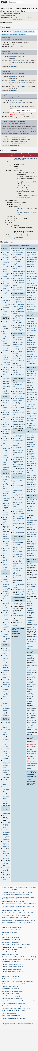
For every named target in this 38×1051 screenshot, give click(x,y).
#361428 (4, 39)
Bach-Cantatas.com (19, 239)
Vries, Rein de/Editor (30, 913)
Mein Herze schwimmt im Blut (32, 550)
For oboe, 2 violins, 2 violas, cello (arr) (13, 964)
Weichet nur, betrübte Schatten (32, 575)
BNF (15, 160)
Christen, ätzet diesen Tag (6, 739)
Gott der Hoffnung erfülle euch (32, 715)
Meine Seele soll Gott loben (31, 758)
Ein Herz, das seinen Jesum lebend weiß (18, 499)
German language (26, 944)
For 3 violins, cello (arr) (8, 947)
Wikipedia (23, 158)
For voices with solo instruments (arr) (12, 998)
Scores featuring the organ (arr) (11, 996)
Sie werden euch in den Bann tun (31, 446)
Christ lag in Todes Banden (6, 275)
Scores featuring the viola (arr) (10, 957)
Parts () (18, 31)
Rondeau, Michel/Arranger (21, 920)
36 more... (20, 19)
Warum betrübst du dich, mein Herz (18, 523)
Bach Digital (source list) (21, 235)
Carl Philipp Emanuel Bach (31, 767)
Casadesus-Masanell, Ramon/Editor (12, 913)
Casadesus (22, 123)
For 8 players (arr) (29, 981)
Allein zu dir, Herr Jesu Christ (6, 493)
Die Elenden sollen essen (6, 838)
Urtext (23, 910)
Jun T (21, 39)
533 (16, 39)
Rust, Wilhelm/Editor (7, 894)
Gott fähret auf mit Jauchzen (6, 590)
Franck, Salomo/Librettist (9, 1013)
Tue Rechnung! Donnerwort (31, 353)
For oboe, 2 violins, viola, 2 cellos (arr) (13, 966)
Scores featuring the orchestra (10, 944)
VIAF (27, 158)
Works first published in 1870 (26, 1001)
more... (27, 110)
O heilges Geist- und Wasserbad (32, 339)
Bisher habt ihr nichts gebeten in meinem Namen (18, 275)
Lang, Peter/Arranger (22, 917)
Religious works (24, 925)
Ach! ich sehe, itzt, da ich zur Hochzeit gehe (32, 325)
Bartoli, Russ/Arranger (8, 917)
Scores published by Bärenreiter (11, 910)
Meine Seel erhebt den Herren (5, 312)
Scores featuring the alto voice (10, 937)
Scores (33, 920)
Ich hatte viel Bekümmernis (6, 402)
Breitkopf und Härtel (19, 62)
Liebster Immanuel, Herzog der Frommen (18, 443)
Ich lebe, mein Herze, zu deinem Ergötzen (19, 563)
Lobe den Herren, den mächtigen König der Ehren (18, 518)
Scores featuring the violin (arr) (10, 949)
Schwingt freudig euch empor (6, 521)
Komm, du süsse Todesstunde (31, 320)
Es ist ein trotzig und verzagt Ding (31, 404)
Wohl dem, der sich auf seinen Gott (18, 529)
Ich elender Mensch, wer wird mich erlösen (6, 626)
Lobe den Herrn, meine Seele (6, 782)
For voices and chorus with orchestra (12, 930)
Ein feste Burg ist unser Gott (6, 869)
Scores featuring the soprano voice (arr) (13, 991)
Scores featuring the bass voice (11, 939)
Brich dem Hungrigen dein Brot (5, 559)
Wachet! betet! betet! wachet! (6, 796)
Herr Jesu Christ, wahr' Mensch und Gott (18, 461)
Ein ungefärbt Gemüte (6, 421)
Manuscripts (29, 892)
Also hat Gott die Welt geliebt (6, 776)
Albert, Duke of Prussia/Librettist (11, 1015)
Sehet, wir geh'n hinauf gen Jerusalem (31, 301)
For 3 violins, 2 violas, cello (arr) (11, 976)
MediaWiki (28, 1023)
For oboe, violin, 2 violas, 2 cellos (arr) (13, 971)
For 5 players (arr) (27, 984)
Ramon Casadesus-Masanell (18, 137)
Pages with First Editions (22, 894)
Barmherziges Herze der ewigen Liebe (31, 458)
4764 (15, 53)
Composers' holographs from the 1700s (13, 892)
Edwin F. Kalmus (20, 86)
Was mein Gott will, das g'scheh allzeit (18, 384)
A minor (23, 1010)
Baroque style (21, 922)
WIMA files (11, 887)
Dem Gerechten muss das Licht (31, 525)
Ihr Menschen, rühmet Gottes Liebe (32, 347)
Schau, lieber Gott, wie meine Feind (31, 263)
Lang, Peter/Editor (7, 920)
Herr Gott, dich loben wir (6, 366)
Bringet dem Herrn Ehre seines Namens (18, 585)
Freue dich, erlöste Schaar (5, 462)
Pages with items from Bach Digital (26, 887)
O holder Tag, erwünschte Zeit (32, 641)
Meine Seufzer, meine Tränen (6, 343)
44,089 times (17, 1023)
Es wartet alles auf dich (31, 470)
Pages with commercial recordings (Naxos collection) (17, 1008)
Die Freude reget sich (6, 531)
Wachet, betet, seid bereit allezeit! (6, 803)
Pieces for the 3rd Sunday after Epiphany (13, 1018)
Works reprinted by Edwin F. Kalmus (12, 903)
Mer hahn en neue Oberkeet (31, 664)
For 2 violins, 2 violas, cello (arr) (11, 984)
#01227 (3, 53)
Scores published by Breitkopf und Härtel (13, 901)
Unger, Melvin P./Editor (23, 915)
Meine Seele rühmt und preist (31, 479)
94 (16, 73)
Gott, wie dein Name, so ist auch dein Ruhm (32, 373)
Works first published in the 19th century (13, 1003)
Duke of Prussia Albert (23, 212)
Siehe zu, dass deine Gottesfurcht (31, 420)
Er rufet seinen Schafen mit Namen (32, 399)
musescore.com (14, 145)
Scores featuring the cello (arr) (10, 952)
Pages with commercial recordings (11, 1006)
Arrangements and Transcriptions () (13, 34)
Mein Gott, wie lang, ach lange (32, 273)
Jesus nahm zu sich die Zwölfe (6, 409)
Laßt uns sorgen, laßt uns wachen (32, 670)
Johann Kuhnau (17, 551)
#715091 (4, 73)
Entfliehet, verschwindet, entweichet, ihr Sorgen (18, 633)
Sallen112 (21, 73)
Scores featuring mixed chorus (10, 942)
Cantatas (25, 18)
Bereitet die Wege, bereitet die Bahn (18, 490)
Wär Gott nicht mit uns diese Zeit (6, 348)
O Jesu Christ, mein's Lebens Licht (18, 412)
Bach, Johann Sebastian (13, 11)
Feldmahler (22, 53)
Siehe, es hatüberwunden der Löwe (32, 722)
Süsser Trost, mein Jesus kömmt (31, 254)
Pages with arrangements (9, 1001)
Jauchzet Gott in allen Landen (6, 651)
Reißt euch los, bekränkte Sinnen (32, 763)
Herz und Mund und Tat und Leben (18, 575)
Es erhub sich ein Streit (6, 386)
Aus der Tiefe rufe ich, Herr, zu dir (18, 482)
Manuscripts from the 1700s (10, 890)
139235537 (20, 160)
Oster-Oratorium (16, 628)
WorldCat (16, 158)
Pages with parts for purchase (10, 1010)
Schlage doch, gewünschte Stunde (6, 665)
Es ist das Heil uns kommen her (6, 306)
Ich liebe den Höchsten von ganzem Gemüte (32, 394)
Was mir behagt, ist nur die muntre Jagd (32, 626)
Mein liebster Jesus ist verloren (31, 268)
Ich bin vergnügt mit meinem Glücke (18, 263)
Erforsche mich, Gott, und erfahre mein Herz (18, 513)
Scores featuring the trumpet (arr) (11, 993)
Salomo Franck (21, 208)
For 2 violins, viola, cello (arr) (10, 954)
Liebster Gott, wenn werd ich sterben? (6, 300)
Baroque (16, 223)
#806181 (4, 97)
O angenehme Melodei (30, 646)
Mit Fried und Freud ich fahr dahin (18, 452)
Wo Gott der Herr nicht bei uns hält (32, 415)
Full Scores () (7, 31)
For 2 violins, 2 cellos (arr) (28, 957)
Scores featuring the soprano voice (12, 935)
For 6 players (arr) (29, 959)
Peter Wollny (13, 100)
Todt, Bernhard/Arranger (9, 915)
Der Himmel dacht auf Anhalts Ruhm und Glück (6, 764)
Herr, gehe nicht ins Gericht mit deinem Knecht (18, 356)
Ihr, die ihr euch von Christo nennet (31, 333)
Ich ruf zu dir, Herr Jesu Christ (31, 410)
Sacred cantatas (17, 18)
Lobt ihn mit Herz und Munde (32, 731)
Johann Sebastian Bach (22, 245)
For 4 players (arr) (22, 947)
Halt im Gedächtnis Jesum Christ (6, 770)
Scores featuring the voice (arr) (10, 988)
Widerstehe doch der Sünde (5, 676)
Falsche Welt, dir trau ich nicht (6, 658)
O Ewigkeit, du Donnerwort (6, 392)
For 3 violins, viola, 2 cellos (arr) (11, 979)
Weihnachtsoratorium (18, 597)
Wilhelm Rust (12, 56)
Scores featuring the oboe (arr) (10, 961)
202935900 (33, 158)
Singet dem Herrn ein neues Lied (31, 486)
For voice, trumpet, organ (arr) (10, 986)
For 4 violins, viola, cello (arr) (10, 974)
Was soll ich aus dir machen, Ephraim (18, 283)
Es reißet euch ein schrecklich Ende (18, 289)
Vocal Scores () (29, 31)
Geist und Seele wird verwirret (5, 514)
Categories (4, 887)
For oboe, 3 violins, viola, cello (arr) (12, 959)
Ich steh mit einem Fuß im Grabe (32, 278)
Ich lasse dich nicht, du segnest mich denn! (32, 283)
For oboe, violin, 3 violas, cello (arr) (12, 969)
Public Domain (14, 45)
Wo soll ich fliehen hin (6, 280)
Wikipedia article (18, 237)
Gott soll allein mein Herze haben (32, 358)
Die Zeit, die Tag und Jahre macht (18, 504)
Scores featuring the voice (9, 932)
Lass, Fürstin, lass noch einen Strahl (31, 543)
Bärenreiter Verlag (19, 106)
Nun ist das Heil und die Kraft (6, 640)
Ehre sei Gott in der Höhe (31, 538)
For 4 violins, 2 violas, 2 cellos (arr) (12, 981)
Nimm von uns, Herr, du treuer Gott (18, 339)
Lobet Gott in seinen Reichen (6, 324)
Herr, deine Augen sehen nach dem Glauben (18, 344)
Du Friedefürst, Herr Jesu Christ (18, 403)
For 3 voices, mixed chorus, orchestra (12, 927)
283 (16, 123)
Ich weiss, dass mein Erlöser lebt (31, 306)
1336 (16, 97)
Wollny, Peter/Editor (30, 903)
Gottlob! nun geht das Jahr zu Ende (6, 448)
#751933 (4, 123)
